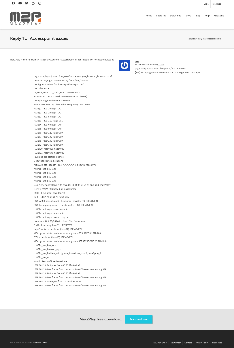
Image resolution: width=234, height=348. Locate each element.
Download (175, 15)
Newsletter (176, 342)
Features (161, 15)
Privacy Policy (202, 342)
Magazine (219, 15)
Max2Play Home (18, 59)
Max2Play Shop (160, 342)
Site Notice (217, 342)
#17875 (160, 64)
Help (207, 15)
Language (216, 4)
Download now (139, 319)
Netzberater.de (41, 342)
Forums (33, 59)
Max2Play (192, 39)
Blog (197, 15)
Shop (188, 15)
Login (206, 4)
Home (149, 15)
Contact (188, 342)
